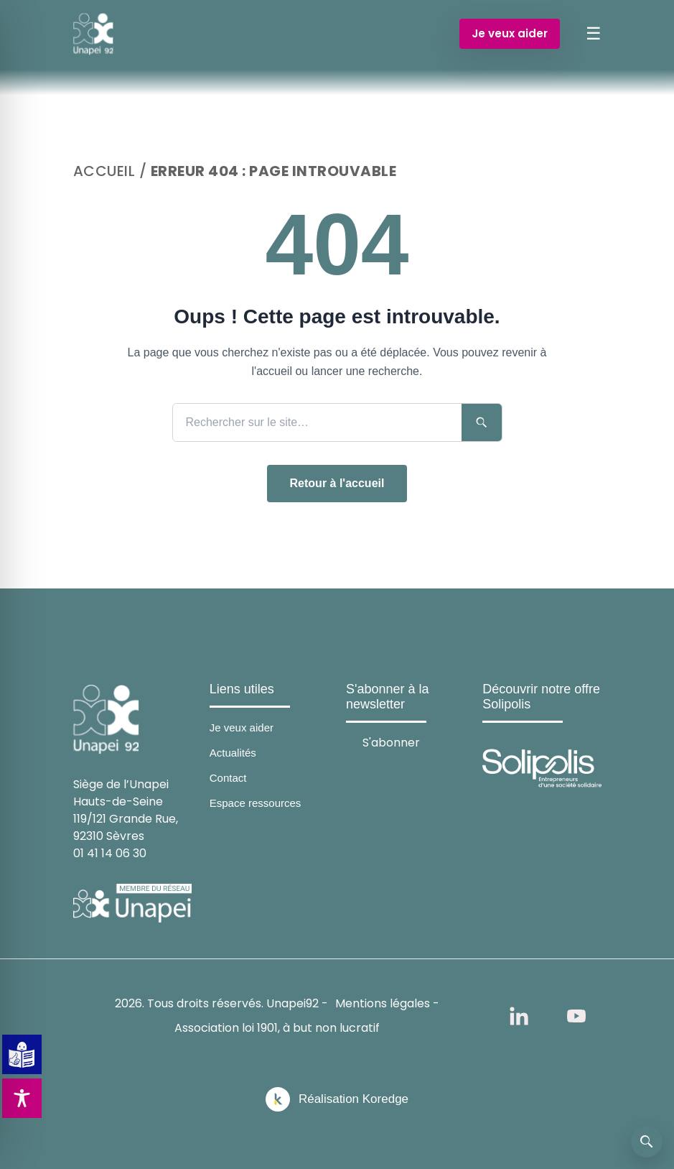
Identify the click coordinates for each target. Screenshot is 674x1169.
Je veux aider (510, 33)
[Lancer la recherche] (482, 422)
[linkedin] (519, 1016)
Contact (228, 778)
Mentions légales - (387, 1003)
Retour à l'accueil (337, 483)
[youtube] (576, 1016)
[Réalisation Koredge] (337, 1099)
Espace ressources (255, 803)
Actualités (233, 753)
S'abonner (391, 742)
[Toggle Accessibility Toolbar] (22, 1098)
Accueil (104, 171)
